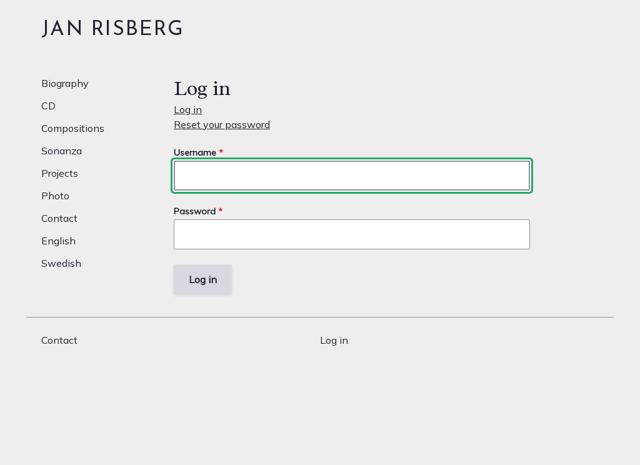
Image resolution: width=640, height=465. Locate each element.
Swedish (61, 263)
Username (195, 152)
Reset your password (222, 124)
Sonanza (61, 150)
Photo (55, 195)
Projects (59, 173)
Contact (59, 218)
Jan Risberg (112, 30)
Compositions (72, 128)
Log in (188, 109)
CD (48, 105)
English (58, 240)
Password (195, 211)
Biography (65, 83)
